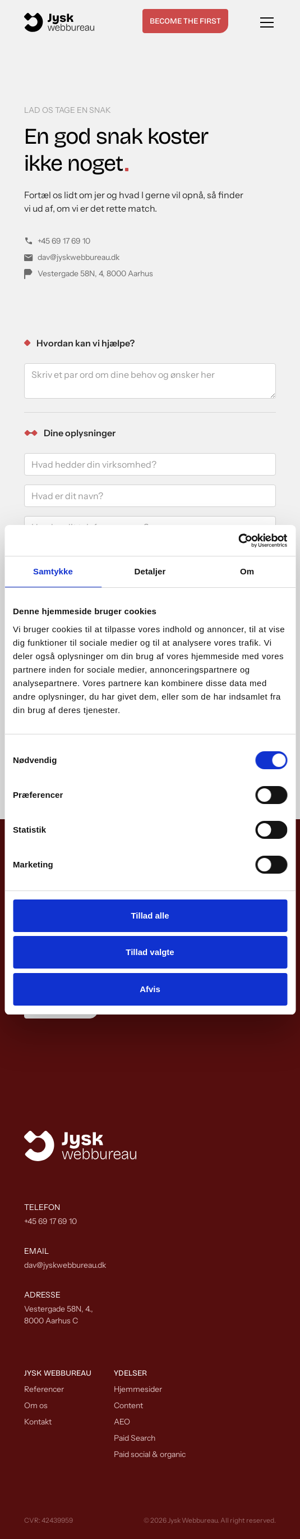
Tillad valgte (150, 952)
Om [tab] (247, 571)
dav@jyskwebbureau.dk (65, 1265)
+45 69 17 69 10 (50, 1221)
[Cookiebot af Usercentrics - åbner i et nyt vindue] (238, 540)
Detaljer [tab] (150, 571)
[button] (264, 22)
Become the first (185, 21)
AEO (122, 1422)
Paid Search (134, 1438)
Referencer (44, 1389)
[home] (59, 22)
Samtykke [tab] (53, 571)
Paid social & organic (150, 1454)
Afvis (150, 989)
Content (128, 1405)
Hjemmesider (138, 1389)
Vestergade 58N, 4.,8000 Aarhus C (58, 1315)
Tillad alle (150, 915)
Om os (36, 1405)
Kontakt (38, 1422)
